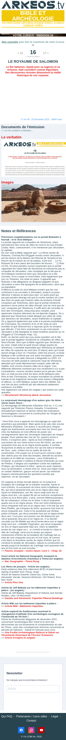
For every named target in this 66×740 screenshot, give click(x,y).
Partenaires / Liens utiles (31, 716)
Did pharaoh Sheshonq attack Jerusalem (28, 395)
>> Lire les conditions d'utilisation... (17, 130)
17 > (46, 53)
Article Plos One (14, 582)
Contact (31, 720)
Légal (54, 716)
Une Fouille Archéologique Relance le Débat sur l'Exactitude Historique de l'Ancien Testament (30, 633)
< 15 (20, 53)
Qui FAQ (6, 716)
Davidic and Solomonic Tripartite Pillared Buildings (34, 598)
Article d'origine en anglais (20, 637)
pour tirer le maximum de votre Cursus (33, 43)
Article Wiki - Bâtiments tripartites (24, 606)
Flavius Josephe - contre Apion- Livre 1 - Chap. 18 (33, 550)
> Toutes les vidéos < (33, 56)
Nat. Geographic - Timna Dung (22, 561)
